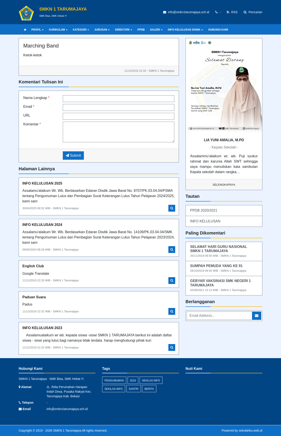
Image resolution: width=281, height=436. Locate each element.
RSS (232, 12)
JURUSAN (102, 29)
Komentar (32, 124)
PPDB (141, 29)
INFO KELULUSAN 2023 (42, 328)
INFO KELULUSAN (205, 221)
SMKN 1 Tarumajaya (66, 430)
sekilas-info (113, 388)
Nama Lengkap (36, 98)
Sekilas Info (151, 380)
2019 (133, 380)
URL (26, 115)
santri (134, 388)
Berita (149, 388)
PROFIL (37, 29)
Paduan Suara (34, 297)
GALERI (156, 29)
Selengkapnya (224, 184)
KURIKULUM (58, 29)
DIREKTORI (123, 29)
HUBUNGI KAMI (218, 29)
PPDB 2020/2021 (203, 210)
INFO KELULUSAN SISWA (185, 29)
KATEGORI (81, 29)
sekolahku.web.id (250, 430)
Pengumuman (114, 380)
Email (28, 106)
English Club (33, 266)
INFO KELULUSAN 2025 (42, 183)
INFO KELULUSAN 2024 (42, 225)
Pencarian (253, 12)
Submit (73, 155)
